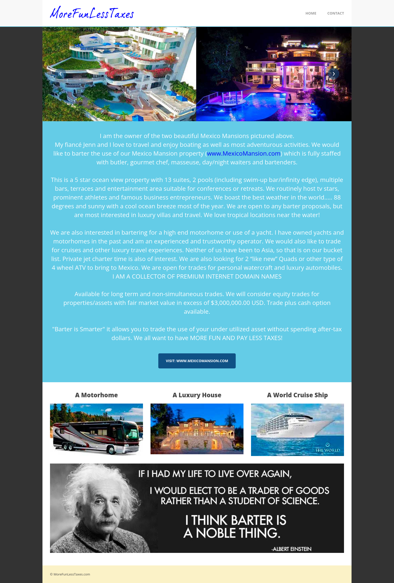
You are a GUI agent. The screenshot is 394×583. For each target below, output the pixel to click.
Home (311, 13)
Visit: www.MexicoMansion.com (197, 360)
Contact (335, 13)
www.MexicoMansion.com (243, 153)
